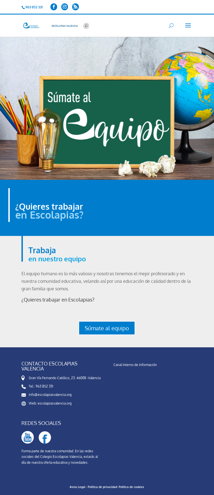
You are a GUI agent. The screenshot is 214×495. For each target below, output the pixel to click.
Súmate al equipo (107, 328)
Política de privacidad (102, 487)
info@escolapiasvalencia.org (50, 395)
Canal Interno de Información (135, 365)
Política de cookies (131, 487)
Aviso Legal (77, 487)
